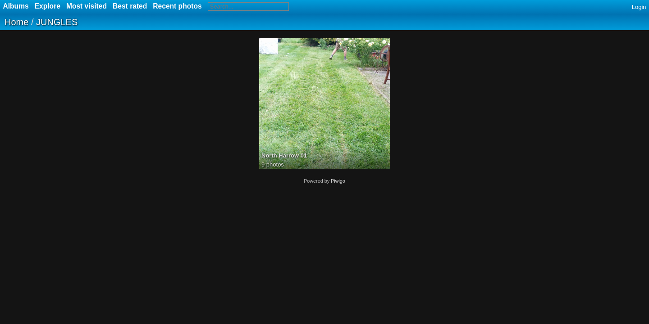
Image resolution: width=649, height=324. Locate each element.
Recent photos (177, 6)
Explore (47, 6)
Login (639, 7)
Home (16, 22)
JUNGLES (57, 22)
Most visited (86, 6)
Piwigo (338, 181)
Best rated (130, 6)
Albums (16, 6)
